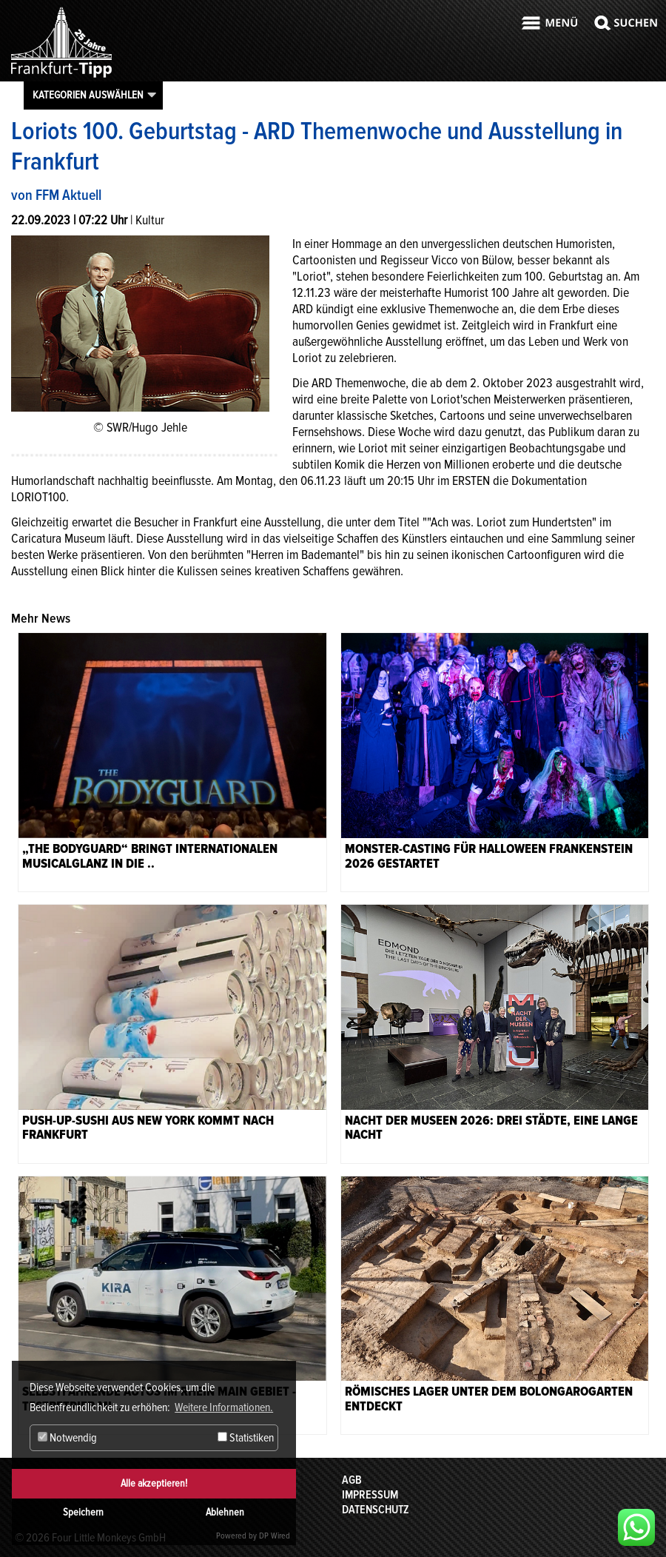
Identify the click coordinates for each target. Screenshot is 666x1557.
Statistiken (246, 1437)
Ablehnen (225, 1512)
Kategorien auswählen (88, 94)
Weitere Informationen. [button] (224, 1407)
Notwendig (67, 1437)
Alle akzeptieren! (154, 1483)
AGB (352, 1480)
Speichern (83, 1512)
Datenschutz (375, 1509)
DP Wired (274, 1535)
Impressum (370, 1494)
